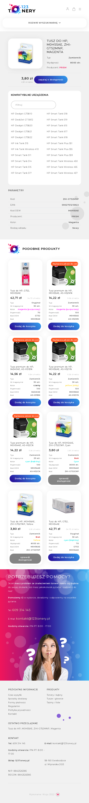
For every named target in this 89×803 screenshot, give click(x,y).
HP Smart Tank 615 (57, 125)
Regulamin (14, 706)
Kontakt (12, 714)
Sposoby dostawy (17, 698)
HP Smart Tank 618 (57, 137)
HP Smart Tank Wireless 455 (62, 167)
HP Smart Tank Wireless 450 (62, 161)
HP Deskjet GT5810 (21, 113)
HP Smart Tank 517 (21, 173)
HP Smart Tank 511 (21, 155)
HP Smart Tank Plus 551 (59, 143)
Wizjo (45, 794)
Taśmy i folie (53, 702)
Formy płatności (17, 702)
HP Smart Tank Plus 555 (60, 149)
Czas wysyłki (15, 695)
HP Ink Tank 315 (19, 143)
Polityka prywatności (19, 710)
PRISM (63, 67)
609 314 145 (21, 610)
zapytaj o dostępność (50, 79)
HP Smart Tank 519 (57, 119)
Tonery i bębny (55, 695)
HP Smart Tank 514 (21, 161)
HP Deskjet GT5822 (21, 137)
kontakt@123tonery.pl (33, 618)
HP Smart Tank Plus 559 (60, 155)
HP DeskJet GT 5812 (22, 119)
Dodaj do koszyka (25, 326)
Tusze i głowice (55, 698)
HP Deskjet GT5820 (22, 125)
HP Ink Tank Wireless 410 (25, 149)
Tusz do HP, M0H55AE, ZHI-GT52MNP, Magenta (34, 728)
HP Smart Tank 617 (57, 131)
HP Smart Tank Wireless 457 (62, 173)
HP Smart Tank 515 (21, 167)
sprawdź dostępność (64, 479)
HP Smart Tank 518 (57, 113)
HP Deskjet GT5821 (21, 131)
